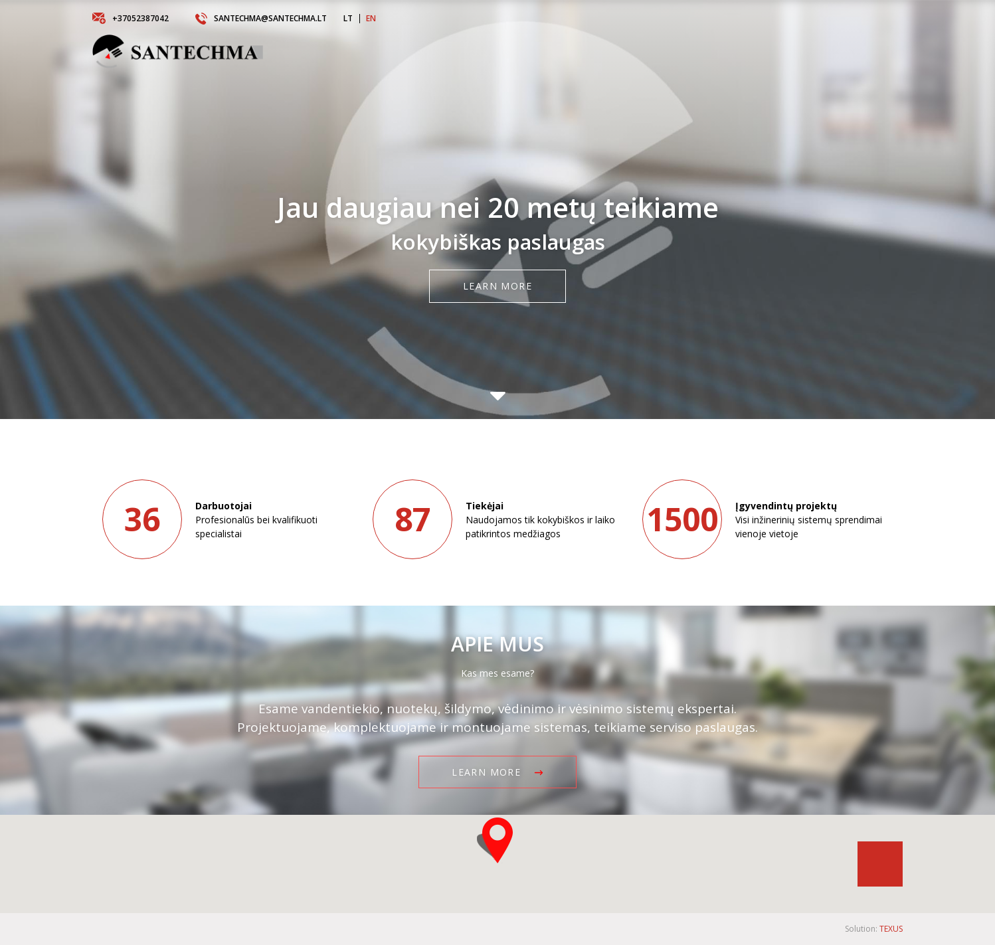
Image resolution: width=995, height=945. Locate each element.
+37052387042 (130, 19)
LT (348, 18)
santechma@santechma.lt (261, 19)
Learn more (498, 286)
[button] (497, 840)
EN (371, 18)
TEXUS (891, 928)
